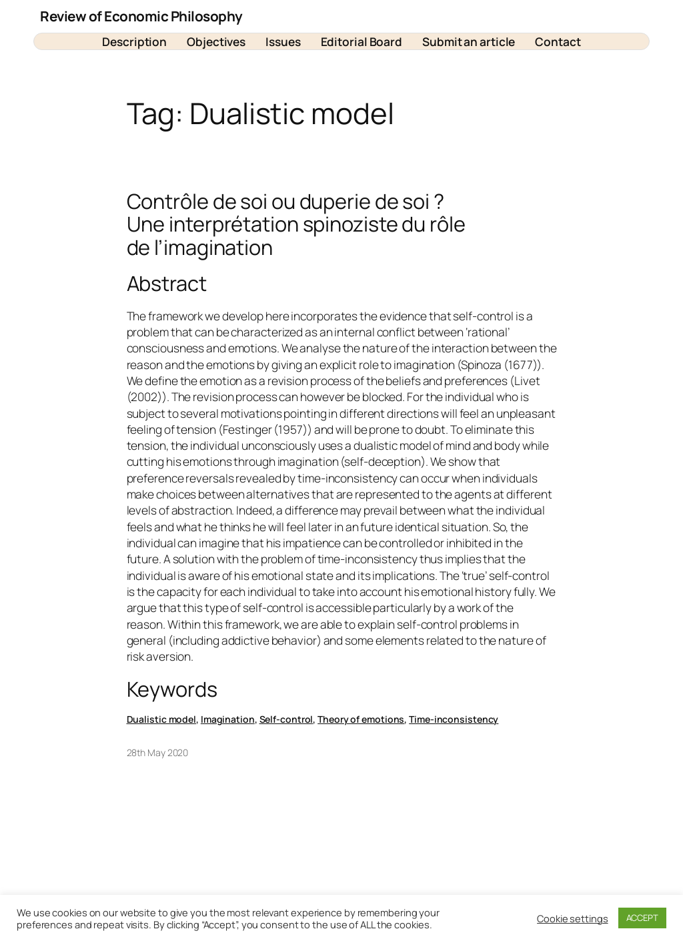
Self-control (286, 719)
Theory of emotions (360, 719)
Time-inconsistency (453, 719)
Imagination (228, 719)
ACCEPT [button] (642, 918)
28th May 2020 (158, 752)
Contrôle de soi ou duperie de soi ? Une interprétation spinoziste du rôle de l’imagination (296, 224)
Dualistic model (162, 719)
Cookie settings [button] (572, 918)
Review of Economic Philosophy (141, 16)
